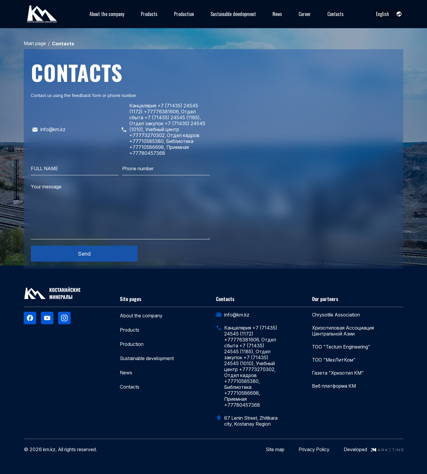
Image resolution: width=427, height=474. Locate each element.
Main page (35, 43)
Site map (275, 449)
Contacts (335, 14)
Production (184, 14)
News (277, 14)
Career (305, 14)
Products (149, 14)
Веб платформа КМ (334, 386)
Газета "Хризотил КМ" (338, 373)
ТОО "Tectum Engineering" (341, 347)
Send (84, 254)
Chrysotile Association (336, 315)
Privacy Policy (314, 449)
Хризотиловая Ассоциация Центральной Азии (343, 331)
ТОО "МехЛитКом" (334, 360)
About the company (107, 14)
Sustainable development (233, 14)
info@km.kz (236, 315)
